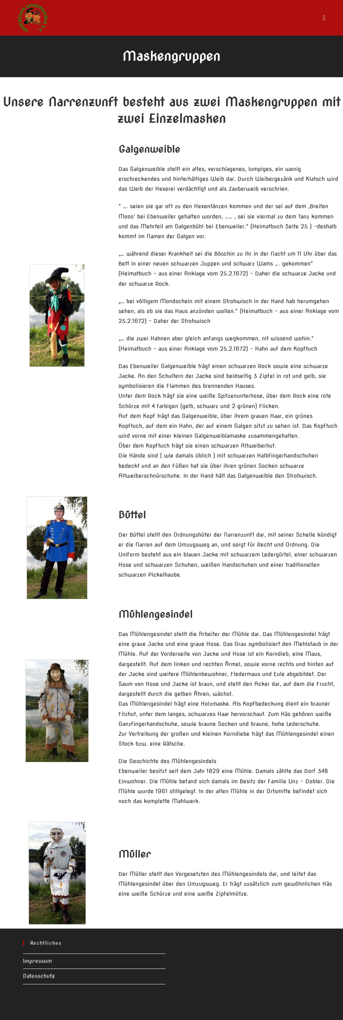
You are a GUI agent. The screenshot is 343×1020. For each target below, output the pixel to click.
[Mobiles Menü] (324, 17)
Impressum (37, 961)
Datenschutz (39, 976)
